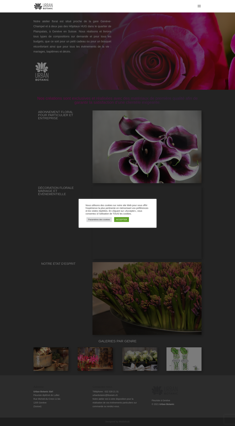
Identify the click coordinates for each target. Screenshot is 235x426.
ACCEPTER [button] (121, 219)
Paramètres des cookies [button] (99, 219)
